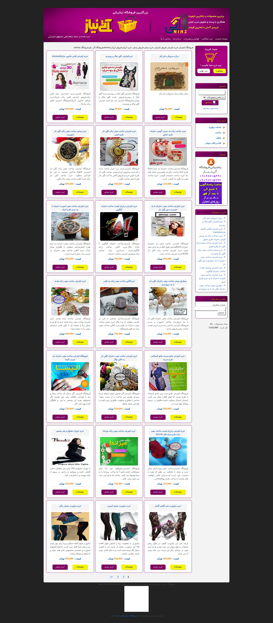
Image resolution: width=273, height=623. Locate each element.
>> (111, 577)
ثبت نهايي (203, 71)
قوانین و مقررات (191, 38)
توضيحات (178, 117)
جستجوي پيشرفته (210, 108)
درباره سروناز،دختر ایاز (213, 218)
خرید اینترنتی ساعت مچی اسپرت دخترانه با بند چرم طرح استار (212, 278)
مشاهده (219, 71)
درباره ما (177, 38)
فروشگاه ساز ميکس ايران (126, 615)
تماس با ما (165, 38)
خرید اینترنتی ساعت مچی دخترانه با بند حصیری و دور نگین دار (211, 260)
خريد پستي (160, 117)
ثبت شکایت (207, 38)
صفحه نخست (221, 38)
